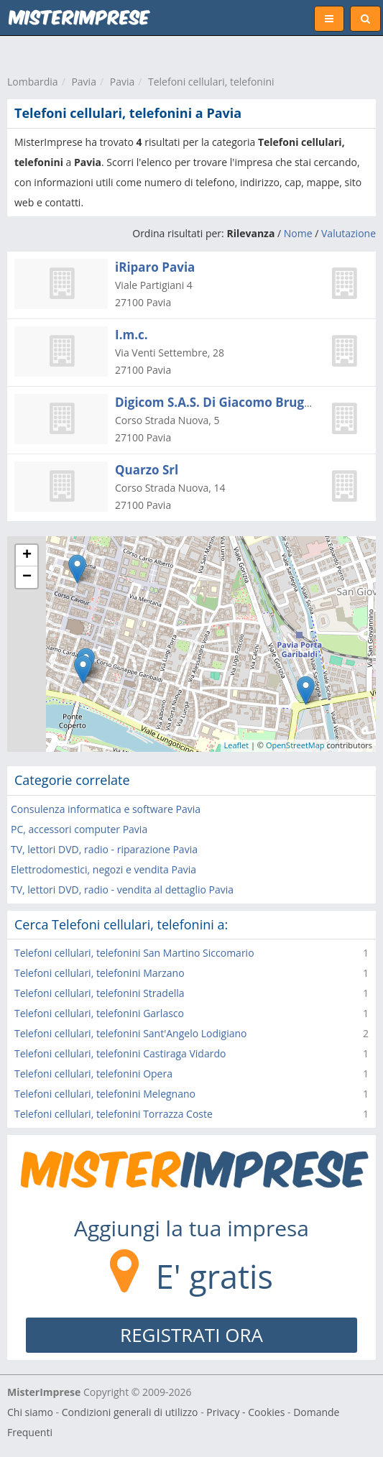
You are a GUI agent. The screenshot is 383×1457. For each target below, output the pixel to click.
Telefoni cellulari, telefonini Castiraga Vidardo (120, 1053)
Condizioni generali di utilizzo (130, 1412)
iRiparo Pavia (155, 267)
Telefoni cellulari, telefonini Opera (93, 1073)
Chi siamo (30, 1412)
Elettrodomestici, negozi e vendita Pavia (103, 869)
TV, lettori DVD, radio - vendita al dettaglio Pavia (122, 889)
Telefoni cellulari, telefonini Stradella (99, 993)
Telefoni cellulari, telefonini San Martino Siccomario (134, 953)
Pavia (83, 81)
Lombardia (32, 81)
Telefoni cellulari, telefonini (211, 81)
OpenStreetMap (295, 745)
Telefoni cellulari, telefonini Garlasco (99, 1013)
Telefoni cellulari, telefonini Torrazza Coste (113, 1114)
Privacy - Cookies (245, 1412)
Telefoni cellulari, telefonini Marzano (99, 973)
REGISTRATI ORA (191, 1335)
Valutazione (348, 233)
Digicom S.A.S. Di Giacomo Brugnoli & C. (234, 402)
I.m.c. (131, 334)
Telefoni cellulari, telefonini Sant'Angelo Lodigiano (130, 1033)
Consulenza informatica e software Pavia (105, 809)
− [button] (27, 577)
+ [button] (27, 555)
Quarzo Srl (146, 469)
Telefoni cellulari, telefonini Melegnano (104, 1093)
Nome (298, 233)
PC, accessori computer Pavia (79, 829)
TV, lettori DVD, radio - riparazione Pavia (104, 849)
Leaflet (236, 745)
